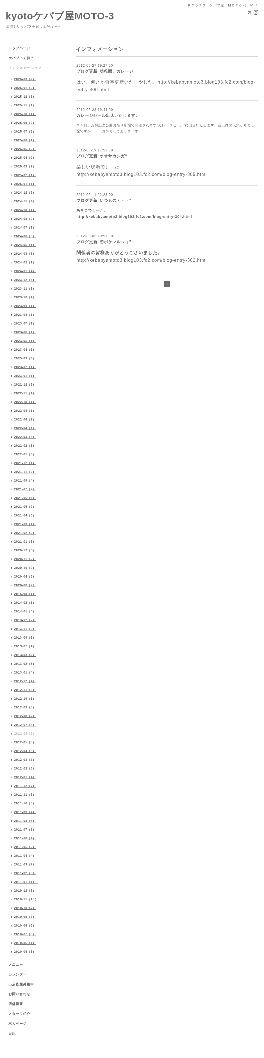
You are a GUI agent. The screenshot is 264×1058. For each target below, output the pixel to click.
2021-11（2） (25, 471)
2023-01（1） (25, 375)
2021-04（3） (25, 515)
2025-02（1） (25, 175)
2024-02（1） (25, 262)
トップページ (19, 48)
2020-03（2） (25, 585)
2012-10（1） (25, 698)
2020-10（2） (25, 567)
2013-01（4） (25, 672)
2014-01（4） (25, 611)
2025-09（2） (25, 122)
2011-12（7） (25, 786)
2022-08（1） (25, 410)
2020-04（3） (25, 576)
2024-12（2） (25, 192)
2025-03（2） (25, 166)
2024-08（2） (25, 218)
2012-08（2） (25, 716)
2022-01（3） (25, 454)
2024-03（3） (25, 253)
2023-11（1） (25, 288)
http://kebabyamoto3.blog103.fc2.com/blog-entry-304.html (134, 216)
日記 (12, 1033)
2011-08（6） (25, 820)
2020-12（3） (25, 550)
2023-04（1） (25, 349)
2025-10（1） (25, 114)
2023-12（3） (25, 279)
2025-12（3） (25, 96)
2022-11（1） (25, 393)
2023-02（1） (25, 367)
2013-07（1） (25, 646)
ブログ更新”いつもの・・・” (103, 200)
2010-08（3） (25, 925)
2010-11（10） (26, 899)
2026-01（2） (25, 88)
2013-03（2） (25, 655)
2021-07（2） (25, 489)
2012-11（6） (25, 690)
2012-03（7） (25, 759)
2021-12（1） (25, 463)
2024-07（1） (25, 227)
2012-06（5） (25, 733)
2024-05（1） (25, 245)
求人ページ (17, 1024)
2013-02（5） (25, 663)
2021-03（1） (25, 524)
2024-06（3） (25, 236)
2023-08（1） (25, 314)
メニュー (15, 965)
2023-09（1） (25, 306)
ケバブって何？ (21, 58)
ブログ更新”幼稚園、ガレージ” (106, 71)
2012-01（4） (25, 777)
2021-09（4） (25, 480)
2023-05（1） (25, 341)
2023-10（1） (25, 297)
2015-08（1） (25, 594)
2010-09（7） (25, 916)
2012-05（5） (25, 742)
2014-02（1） (25, 602)
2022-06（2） (25, 419)
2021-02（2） (25, 532)
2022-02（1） (25, 445)
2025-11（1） (25, 105)
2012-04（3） (25, 751)
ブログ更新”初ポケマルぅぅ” (103, 242)
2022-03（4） (25, 437)
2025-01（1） (25, 183)
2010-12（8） (25, 890)
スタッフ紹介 (19, 1014)
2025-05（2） (25, 149)
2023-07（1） (25, 323)
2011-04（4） (25, 855)
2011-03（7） (25, 864)
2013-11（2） (25, 628)
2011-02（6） (25, 873)
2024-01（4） (25, 271)
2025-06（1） (25, 140)
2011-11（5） (25, 794)
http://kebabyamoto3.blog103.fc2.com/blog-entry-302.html (141, 260)
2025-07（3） (25, 131)
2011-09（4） (25, 812)
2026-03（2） (25, 79)
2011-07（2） (25, 829)
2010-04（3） (25, 951)
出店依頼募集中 (21, 984)
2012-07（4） (25, 724)
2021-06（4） (25, 498)
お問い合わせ (19, 994)
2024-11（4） (25, 201)
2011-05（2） (25, 847)
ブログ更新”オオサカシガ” (101, 156)
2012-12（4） (25, 681)
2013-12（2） (25, 620)
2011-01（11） (26, 881)
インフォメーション (24, 68)
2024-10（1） (25, 210)
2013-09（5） (25, 637)
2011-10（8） (25, 803)
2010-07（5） (25, 934)
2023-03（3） (25, 358)
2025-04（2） (25, 157)
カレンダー (17, 974)
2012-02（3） (25, 768)
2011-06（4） (25, 838)
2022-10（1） (25, 402)
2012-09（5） (25, 707)
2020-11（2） (25, 559)
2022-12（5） (25, 384)
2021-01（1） (25, 541)
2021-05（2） (25, 506)
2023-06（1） (25, 332)
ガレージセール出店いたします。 (108, 115)
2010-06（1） (25, 943)
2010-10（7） (25, 908)
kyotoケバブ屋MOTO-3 (60, 15)
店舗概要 (15, 1004)
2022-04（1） (25, 428)
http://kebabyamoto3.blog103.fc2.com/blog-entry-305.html (141, 174)
